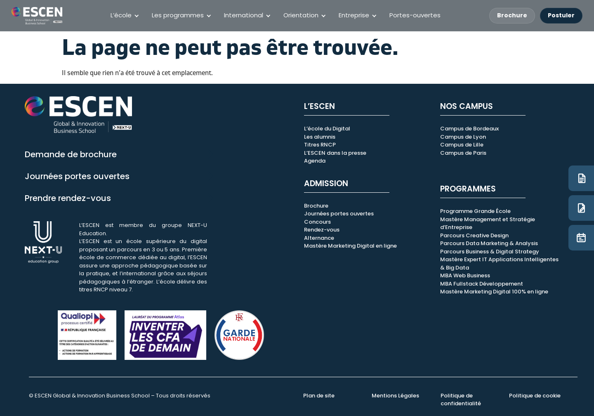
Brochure (512, 15)
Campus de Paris (463, 153)
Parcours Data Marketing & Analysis (489, 243)
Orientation (300, 15)
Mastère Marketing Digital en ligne (350, 246)
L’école (121, 15)
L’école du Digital (327, 128)
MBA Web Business (465, 275)
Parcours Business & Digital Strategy (489, 251)
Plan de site (319, 395)
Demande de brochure (71, 154)
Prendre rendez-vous (68, 198)
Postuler (561, 15)
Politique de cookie (535, 395)
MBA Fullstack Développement (481, 284)
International (243, 15)
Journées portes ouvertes (77, 176)
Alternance (319, 238)
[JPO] (581, 238)
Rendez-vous (321, 230)
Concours (317, 222)
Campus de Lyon (463, 137)
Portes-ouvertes (415, 15)
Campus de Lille (461, 145)
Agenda (314, 161)
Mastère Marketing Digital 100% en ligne (494, 291)
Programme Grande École (475, 211)
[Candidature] (581, 208)
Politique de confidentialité (461, 400)
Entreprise (354, 15)
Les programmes (178, 15)
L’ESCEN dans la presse (335, 153)
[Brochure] (581, 178)
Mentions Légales (395, 395)
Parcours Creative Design (474, 235)
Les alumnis (319, 137)
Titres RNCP (320, 145)
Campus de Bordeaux (469, 128)
